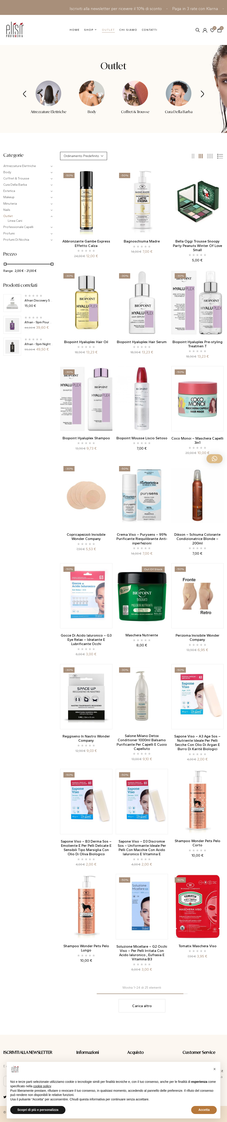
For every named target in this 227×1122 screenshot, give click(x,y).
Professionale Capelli (18, 227)
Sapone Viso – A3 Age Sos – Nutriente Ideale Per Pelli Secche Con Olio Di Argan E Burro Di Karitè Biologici (197, 742)
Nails (6, 210)
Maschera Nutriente (142, 635)
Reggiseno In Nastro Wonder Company (86, 738)
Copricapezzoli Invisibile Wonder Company (86, 536)
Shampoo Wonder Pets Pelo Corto (197, 843)
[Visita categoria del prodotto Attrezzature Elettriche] (48, 93)
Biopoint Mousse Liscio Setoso (141, 438)
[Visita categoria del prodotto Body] (92, 93)
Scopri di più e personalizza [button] (37, 1110)
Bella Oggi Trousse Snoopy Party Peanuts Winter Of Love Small (197, 245)
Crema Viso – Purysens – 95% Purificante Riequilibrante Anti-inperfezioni (141, 538)
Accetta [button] (204, 1110)
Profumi (9, 233)
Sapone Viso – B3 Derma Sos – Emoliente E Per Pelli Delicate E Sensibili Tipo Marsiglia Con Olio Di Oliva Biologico (86, 847)
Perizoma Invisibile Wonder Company (197, 637)
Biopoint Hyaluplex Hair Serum (142, 342)
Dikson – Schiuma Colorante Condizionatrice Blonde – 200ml (197, 538)
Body (92, 112)
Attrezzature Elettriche (48, 112)
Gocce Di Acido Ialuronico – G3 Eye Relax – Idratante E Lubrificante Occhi (86, 639)
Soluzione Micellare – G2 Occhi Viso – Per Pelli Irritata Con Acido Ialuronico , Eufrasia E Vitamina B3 (141, 952)
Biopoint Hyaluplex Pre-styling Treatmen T (197, 344)
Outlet (8, 216)
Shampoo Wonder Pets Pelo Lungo (86, 948)
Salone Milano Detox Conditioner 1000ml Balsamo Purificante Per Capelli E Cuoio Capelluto (142, 742)
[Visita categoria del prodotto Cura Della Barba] (178, 93)
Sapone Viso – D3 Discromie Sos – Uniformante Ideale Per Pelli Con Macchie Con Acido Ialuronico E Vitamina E (142, 847)
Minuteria (10, 204)
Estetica (9, 191)
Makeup (8, 197)
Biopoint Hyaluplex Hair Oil (86, 342)
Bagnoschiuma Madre (142, 241)
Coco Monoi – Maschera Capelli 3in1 (197, 440)
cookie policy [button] (42, 1086)
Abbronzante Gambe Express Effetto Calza (86, 243)
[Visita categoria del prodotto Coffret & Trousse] (135, 93)
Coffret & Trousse (135, 112)
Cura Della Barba (179, 112)
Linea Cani (15, 221)
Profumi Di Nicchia (16, 240)
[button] (219, 29)
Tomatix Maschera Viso (197, 946)
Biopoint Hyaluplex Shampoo (86, 438)
